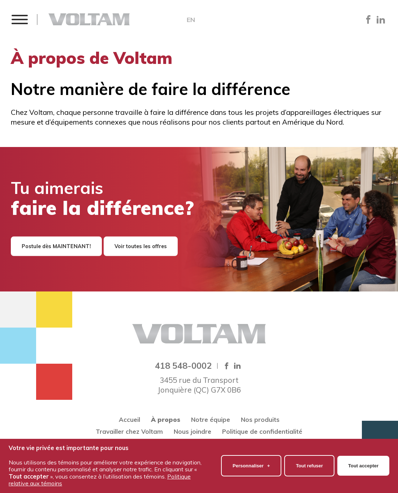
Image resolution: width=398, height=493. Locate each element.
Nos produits (260, 419)
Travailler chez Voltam (129, 431)
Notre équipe (210, 419)
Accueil (129, 419)
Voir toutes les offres (140, 246)
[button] (19, 19)
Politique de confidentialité (262, 431)
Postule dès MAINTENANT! (56, 246)
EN (191, 20)
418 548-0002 (183, 365)
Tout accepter (363, 463)
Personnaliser (251, 463)
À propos (165, 419)
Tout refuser (309, 463)
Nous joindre (192, 431)
